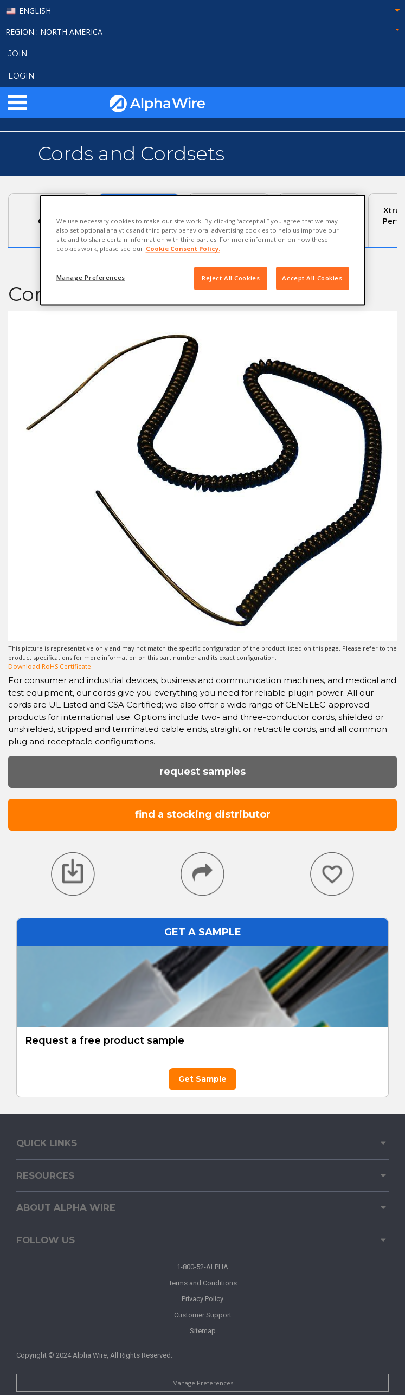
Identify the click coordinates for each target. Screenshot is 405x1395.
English (35, 11)
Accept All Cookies (312, 278)
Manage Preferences (202, 1383)
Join (18, 54)
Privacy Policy (202, 1299)
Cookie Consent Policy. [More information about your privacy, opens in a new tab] (183, 249)
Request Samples (202, 771)
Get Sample (202, 1079)
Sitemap (203, 1331)
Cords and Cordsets (131, 153)
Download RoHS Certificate (49, 666)
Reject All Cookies (231, 278)
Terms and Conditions (203, 1283)
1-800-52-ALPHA (202, 1267)
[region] (202, 250)
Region (202, 32)
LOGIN (21, 76)
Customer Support (203, 1315)
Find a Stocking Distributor (203, 814)
